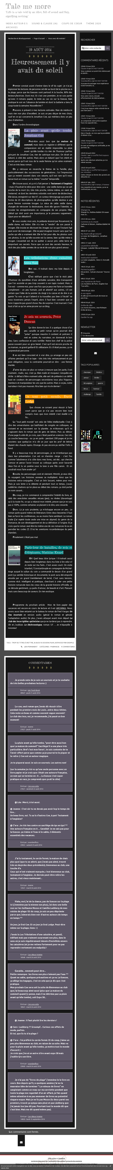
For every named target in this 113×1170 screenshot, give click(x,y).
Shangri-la (85, 210)
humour (96, 389)
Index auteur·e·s (17, 23)
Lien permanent (29, 647)
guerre (100, 383)
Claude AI (84, 69)
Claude (83, 170)
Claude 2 (84, 155)
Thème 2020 (93, 23)
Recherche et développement (19, 38)
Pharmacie (54, 647)
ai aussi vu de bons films (44, 643)
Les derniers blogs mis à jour (39, 1161)
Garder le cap (87, 317)
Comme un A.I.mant (89, 222)
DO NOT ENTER (97, 69)
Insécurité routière (89, 258)
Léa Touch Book (34, 690)
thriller (96, 378)
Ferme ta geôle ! (88, 269)
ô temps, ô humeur (102, 185)
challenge (87, 394)
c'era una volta (33, 786)
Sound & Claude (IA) (45, 23)
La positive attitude (89, 246)
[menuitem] (17, 23)
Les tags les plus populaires (74, 1161)
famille (98, 394)
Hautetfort (61, 1158)
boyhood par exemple (64, 643)
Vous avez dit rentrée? (56, 38)
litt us (86, 389)
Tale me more (28, 6)
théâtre (99, 372)
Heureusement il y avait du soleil (40, 66)
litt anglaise (88, 383)
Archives (12, 27)
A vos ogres (86, 293)
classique (87, 372)
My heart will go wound (91, 234)
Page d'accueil (39, 38)
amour (86, 378)
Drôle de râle (86, 305)
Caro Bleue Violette (35, 955)
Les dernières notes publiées (57, 1161)
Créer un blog (52, 1158)
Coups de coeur (72, 23)
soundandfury (33, 1064)
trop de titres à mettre (22, 643)
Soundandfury (86, 81)
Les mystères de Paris (90, 281)
